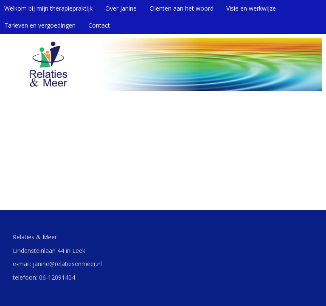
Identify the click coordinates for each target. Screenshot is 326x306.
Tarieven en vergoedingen (40, 25)
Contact (99, 25)
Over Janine (121, 8)
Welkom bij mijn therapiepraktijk (48, 8)
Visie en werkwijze (251, 8)
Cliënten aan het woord (181, 8)
